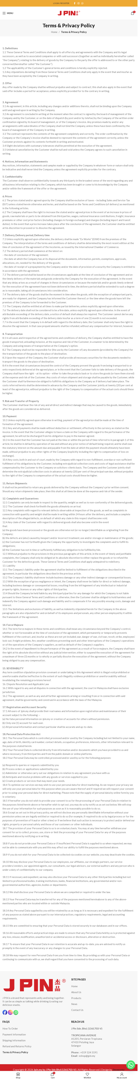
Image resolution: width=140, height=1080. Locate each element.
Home (54, 31)
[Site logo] (68, 12)
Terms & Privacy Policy (15, 1052)
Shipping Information (13, 1040)
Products (76, 998)
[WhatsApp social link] (82, 3)
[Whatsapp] (130, 1064)
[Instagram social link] (78, 3)
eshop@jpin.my (87, 1055)
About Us (76, 992)
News (74, 1003)
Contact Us (77, 1009)
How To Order (10, 1028)
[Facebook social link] (74, 3)
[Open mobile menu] (8, 13)
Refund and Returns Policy (16, 1046)
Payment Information (14, 1034)
